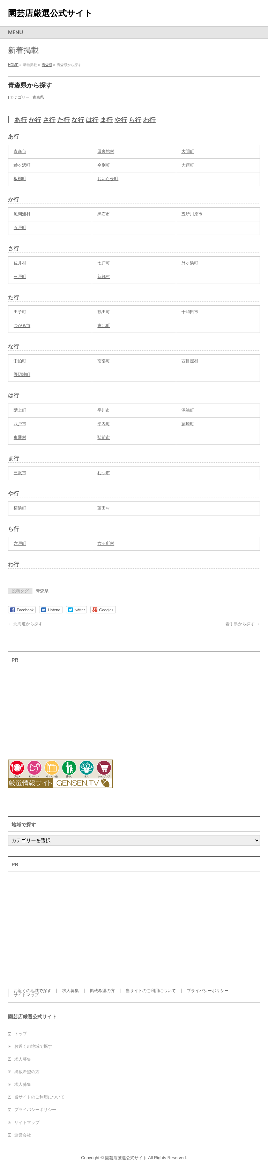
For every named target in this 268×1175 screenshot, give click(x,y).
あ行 (20, 119)
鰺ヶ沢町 (22, 165)
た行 (63, 119)
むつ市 (103, 472)
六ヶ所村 (105, 543)
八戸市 (20, 423)
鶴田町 (103, 311)
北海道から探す (25, 623)
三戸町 (20, 276)
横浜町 (20, 508)
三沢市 (20, 472)
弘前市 (103, 437)
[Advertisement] (46, 709)
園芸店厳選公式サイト (50, 13)
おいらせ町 (107, 178)
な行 (78, 119)
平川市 (103, 410)
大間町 (187, 151)
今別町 (103, 165)
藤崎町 (187, 423)
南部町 (103, 360)
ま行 (106, 119)
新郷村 (103, 276)
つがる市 (22, 325)
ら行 (135, 119)
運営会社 (22, 1135)
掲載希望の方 (102, 990)
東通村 (20, 437)
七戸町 (103, 263)
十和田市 (189, 311)
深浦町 (187, 410)
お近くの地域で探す (32, 990)
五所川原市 (191, 214)
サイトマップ (26, 994)
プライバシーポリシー (208, 990)
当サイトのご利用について (151, 990)
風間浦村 (22, 214)
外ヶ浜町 (189, 263)
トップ (20, 1033)
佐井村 (20, 263)
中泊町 (20, 360)
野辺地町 (22, 374)
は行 (92, 119)
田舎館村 (105, 151)
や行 (120, 119)
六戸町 (20, 543)
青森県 (38, 97)
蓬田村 (103, 508)
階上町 (20, 410)
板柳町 (20, 178)
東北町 (103, 325)
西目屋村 (189, 360)
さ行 (49, 119)
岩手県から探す (242, 623)
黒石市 (103, 214)
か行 (35, 119)
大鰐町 (187, 165)
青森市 (20, 151)
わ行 (149, 119)
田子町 (20, 311)
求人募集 (70, 990)
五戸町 (20, 227)
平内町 (103, 423)
